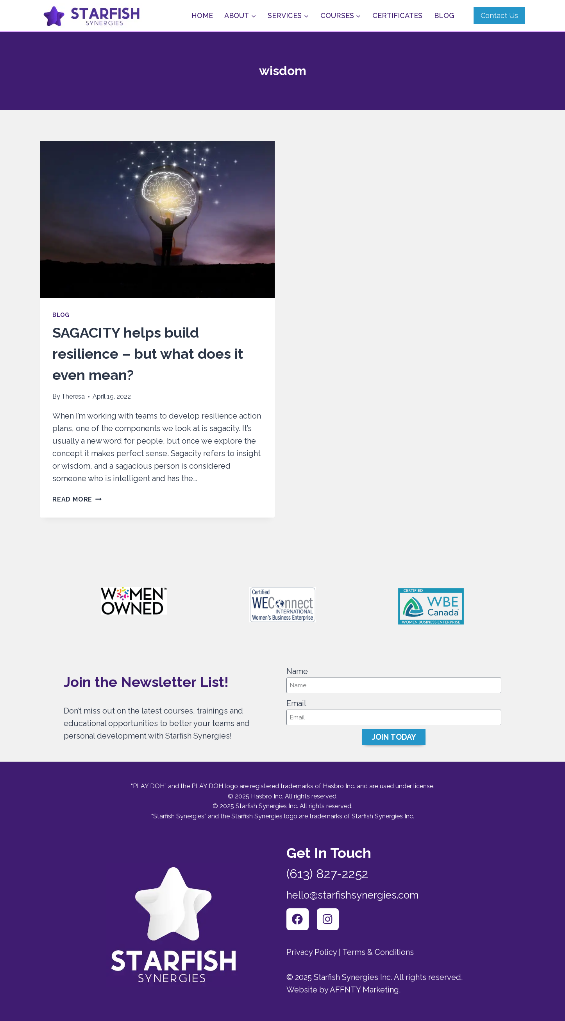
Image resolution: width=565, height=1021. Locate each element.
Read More (77, 499)
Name (297, 668)
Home (202, 15)
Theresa (73, 396)
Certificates (397, 15)
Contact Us (499, 15)
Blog (444, 15)
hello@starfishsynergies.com (366, 891)
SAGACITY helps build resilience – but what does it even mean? (147, 353)
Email (296, 700)
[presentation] (157, 219)
